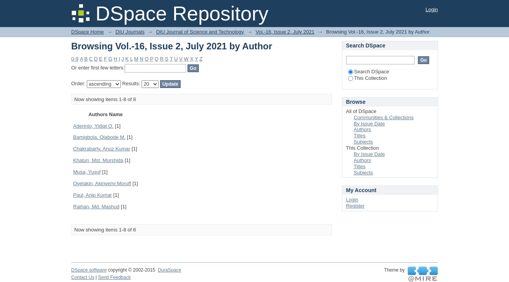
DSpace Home (87, 32)
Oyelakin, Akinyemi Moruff (102, 183)
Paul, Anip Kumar (92, 195)
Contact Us (83, 277)
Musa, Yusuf (87, 172)
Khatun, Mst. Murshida (98, 160)
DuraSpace (169, 270)
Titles (360, 135)
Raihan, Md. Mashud (96, 206)
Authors (362, 129)
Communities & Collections (384, 117)
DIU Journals (129, 32)
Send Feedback (114, 277)
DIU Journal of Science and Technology (200, 32)
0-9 (75, 59)
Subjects (363, 142)
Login (432, 9)
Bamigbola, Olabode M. (99, 137)
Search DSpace (368, 71)
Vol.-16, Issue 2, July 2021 (284, 32)
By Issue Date (369, 124)
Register (355, 206)
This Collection (367, 78)
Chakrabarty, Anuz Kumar (101, 149)
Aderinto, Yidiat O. (93, 126)
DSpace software (89, 270)
